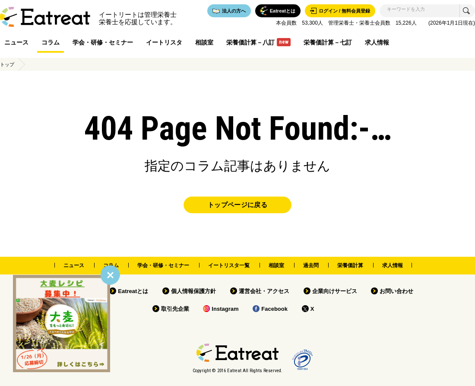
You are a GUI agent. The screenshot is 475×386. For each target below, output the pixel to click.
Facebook (274, 309)
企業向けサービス (334, 291)
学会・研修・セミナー (103, 42)
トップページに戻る (237, 204)
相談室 (204, 42)
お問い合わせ (396, 291)
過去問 (311, 265)
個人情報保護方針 (193, 291)
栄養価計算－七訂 (328, 42)
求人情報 (377, 42)
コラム (50, 42)
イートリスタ (164, 42)
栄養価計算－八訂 (258, 42)
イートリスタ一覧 (229, 265)
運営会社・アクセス (264, 291)
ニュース (16, 42)
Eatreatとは (133, 291)
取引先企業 (175, 309)
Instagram (225, 309)
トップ (7, 64)
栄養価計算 (350, 265)
